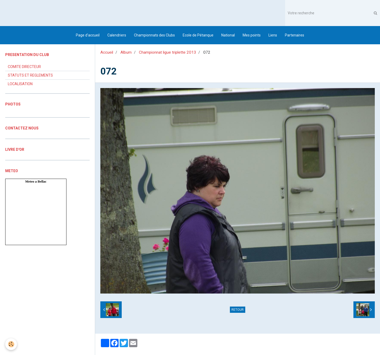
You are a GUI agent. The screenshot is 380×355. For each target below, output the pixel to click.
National (228, 35)
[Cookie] (11, 344)
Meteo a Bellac (36, 181)
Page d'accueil (88, 35)
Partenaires (294, 35)
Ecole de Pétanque (198, 35)
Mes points (252, 35)
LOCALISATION (20, 84)
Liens (272, 35)
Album (126, 52)
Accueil (106, 52)
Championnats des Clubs (154, 35)
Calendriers (116, 35)
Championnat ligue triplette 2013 (167, 52)
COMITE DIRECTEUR (24, 67)
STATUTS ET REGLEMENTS (30, 75)
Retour (237, 310)
